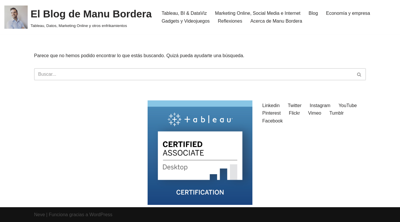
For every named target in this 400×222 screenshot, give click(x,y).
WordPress (100, 214)
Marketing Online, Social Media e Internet (257, 13)
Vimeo (314, 113)
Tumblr (336, 113)
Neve (39, 214)
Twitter (295, 105)
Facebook (272, 120)
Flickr (294, 113)
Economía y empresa (348, 13)
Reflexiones (230, 21)
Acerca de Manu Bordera (276, 21)
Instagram (320, 105)
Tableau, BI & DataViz (184, 13)
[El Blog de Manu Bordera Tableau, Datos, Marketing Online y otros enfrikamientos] (78, 17)
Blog (313, 13)
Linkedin (271, 105)
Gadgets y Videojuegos (186, 21)
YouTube (348, 105)
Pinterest (271, 113)
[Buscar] (193, 74)
